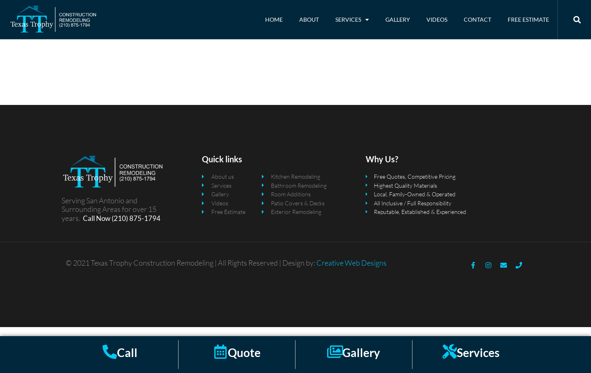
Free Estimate (528, 19)
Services (352, 20)
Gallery (397, 19)
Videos (436, 19)
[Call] (110, 351)
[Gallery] (335, 351)
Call (127, 352)
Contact (477, 19)
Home (274, 19)
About (309, 19)
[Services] (449, 351)
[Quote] (220, 351)
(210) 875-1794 (135, 227)
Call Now (96, 227)
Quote (244, 352)
